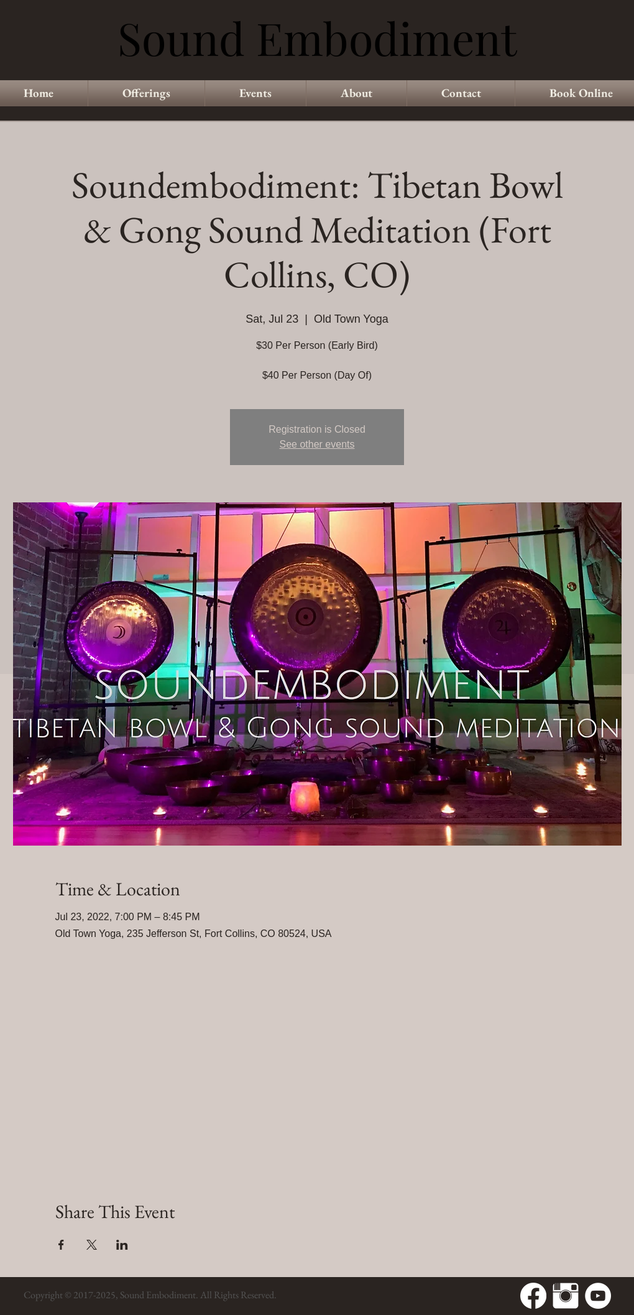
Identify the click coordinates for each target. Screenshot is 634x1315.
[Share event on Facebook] (61, 1245)
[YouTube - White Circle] (598, 1296)
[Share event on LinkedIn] (122, 1245)
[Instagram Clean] (566, 1296)
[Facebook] (533, 1296)
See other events (317, 444)
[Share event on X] (92, 1245)
